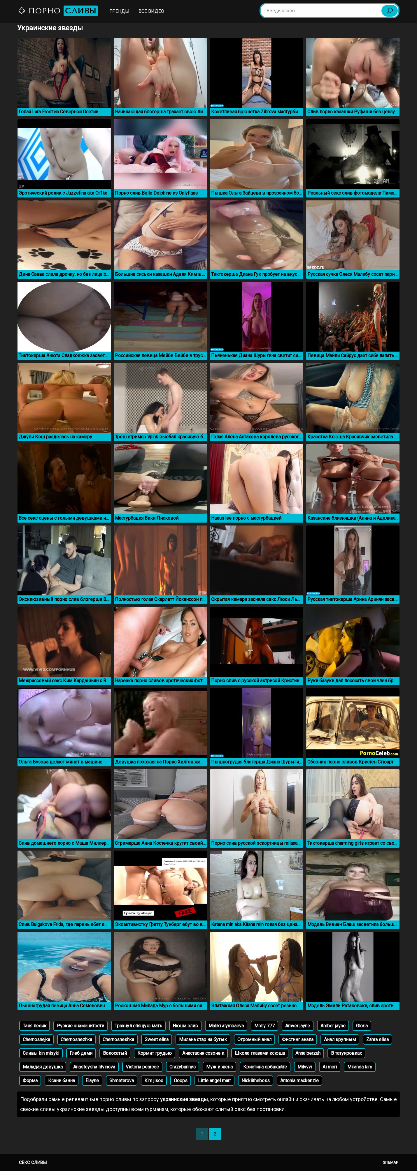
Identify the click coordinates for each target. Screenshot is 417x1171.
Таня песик (34, 1026)
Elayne (92, 1080)
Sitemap (390, 1162)
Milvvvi (304, 1067)
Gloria (362, 1026)
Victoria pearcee (142, 1067)
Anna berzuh (307, 1053)
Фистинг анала (297, 1039)
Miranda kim (359, 1067)
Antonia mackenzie (299, 1080)
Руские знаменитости (80, 1026)
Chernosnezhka (76, 1039)
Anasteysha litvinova (94, 1067)
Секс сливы (33, 1162)
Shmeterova (121, 1080)
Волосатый (115, 1053)
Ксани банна (61, 1080)
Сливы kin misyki (41, 1053)
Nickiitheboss (255, 1080)
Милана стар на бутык (203, 1039)
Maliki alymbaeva (226, 1026)
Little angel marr (214, 1080)
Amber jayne (333, 1026)
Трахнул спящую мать (138, 1026)
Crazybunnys (182, 1067)
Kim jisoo (153, 1080)
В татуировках (346, 1053)
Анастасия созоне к (203, 1053)
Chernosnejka (36, 1039)
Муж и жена (219, 1067)
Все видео (151, 11)
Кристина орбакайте (265, 1067)
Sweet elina (157, 1039)
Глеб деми (81, 1053)
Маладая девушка (43, 1067)
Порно (58, 11)
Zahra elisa (377, 1039)
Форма (30, 1080)
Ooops (181, 1080)
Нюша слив (185, 1026)
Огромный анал (254, 1039)
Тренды (119, 11)
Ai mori (330, 1067)
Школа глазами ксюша (260, 1053)
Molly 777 (264, 1026)
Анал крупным (340, 1039)
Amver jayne (297, 1026)
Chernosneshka (118, 1039)
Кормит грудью (154, 1053)
